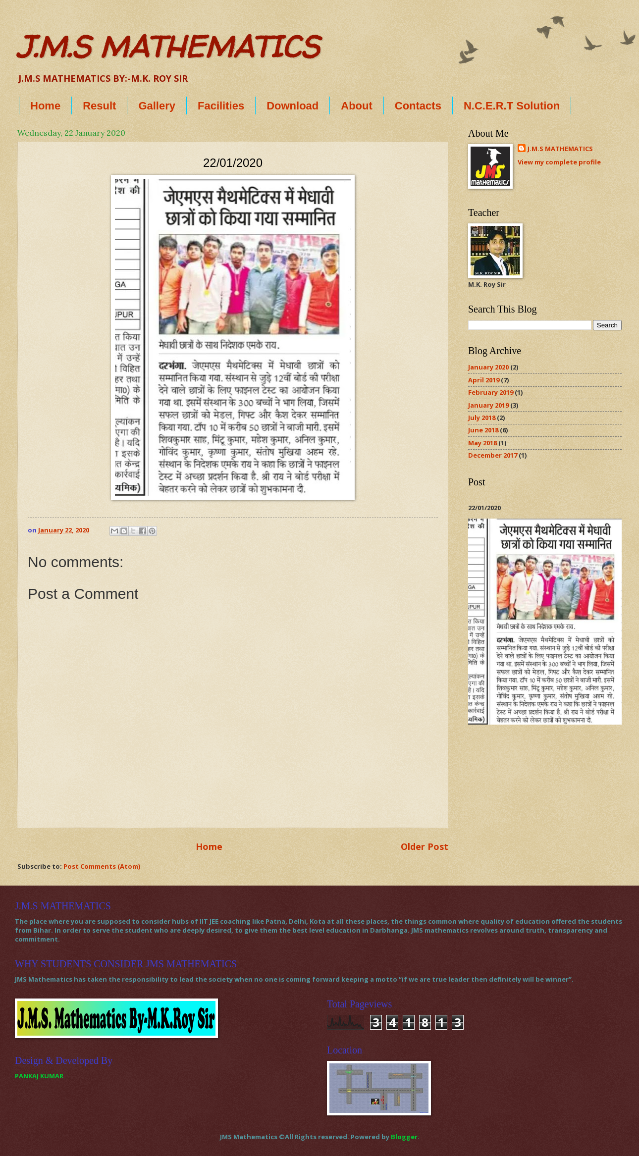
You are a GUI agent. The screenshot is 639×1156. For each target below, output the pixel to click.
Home (45, 106)
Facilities (221, 106)
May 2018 (482, 442)
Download (292, 106)
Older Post (424, 846)
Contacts (418, 106)
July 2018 (481, 417)
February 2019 (490, 392)
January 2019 (488, 405)
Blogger (404, 1136)
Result (99, 106)
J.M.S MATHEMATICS (168, 46)
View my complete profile (559, 162)
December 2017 (492, 455)
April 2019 (483, 379)
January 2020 (488, 367)
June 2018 (483, 429)
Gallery (156, 106)
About (357, 106)
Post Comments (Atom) (101, 866)
